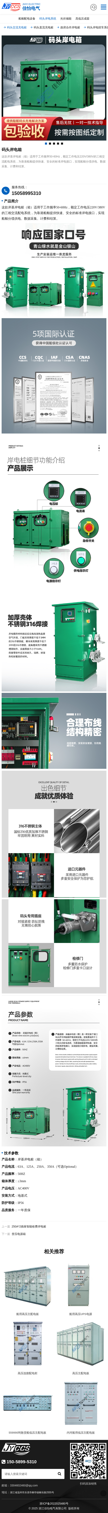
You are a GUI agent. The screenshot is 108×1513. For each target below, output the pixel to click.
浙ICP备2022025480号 (54, 1503)
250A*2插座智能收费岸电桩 (29, 1226)
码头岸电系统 (47, 18)
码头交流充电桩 (15, 27)
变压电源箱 (19, 1234)
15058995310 (26, 193)
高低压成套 (82, 18)
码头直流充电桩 (41, 27)
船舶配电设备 (26, 18)
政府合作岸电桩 (68, 27)
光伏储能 (65, 18)
